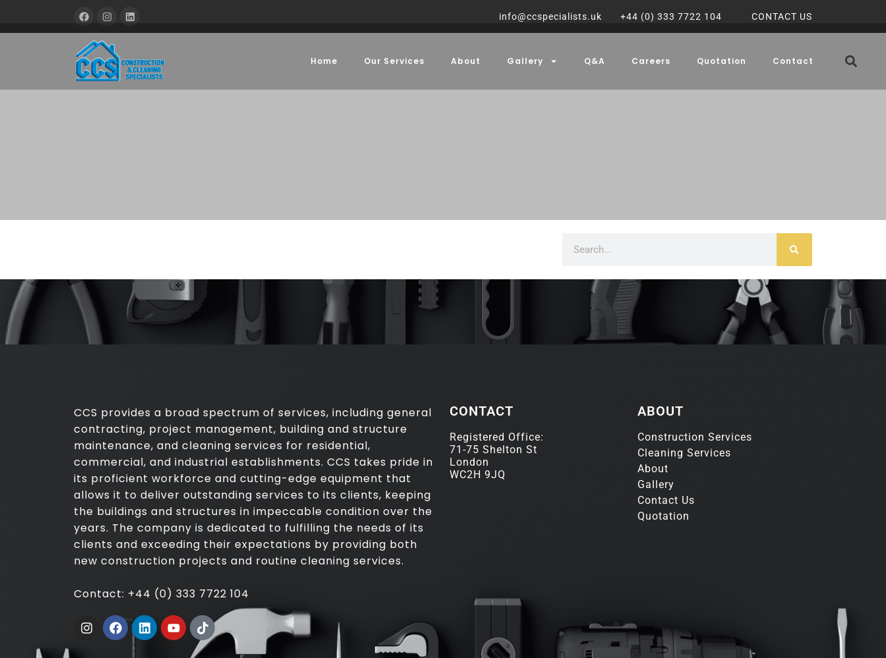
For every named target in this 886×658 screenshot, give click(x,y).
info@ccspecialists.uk (550, 16)
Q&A (594, 61)
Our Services (394, 61)
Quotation (721, 61)
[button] (851, 61)
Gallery (532, 61)
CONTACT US (782, 16)
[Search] (794, 249)
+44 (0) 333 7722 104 (671, 16)
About (466, 61)
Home (324, 61)
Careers (651, 61)
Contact (793, 61)
